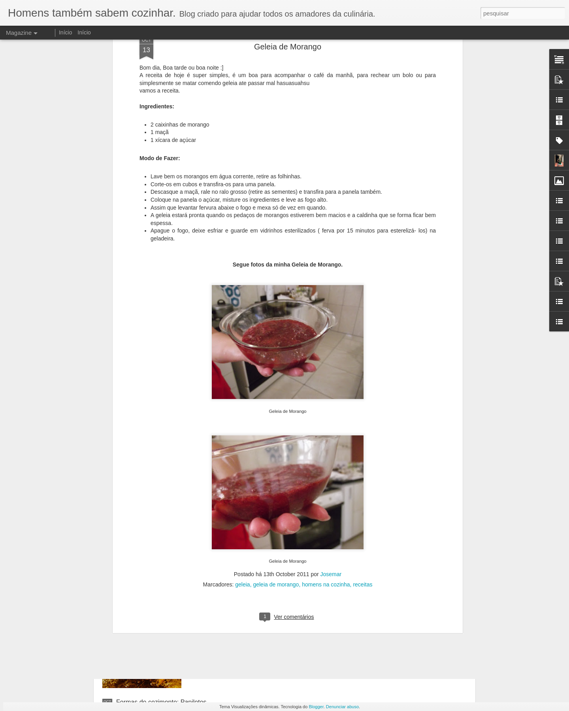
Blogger (316, 706)
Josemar (331, 440)
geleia (242, 451)
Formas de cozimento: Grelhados (252, 522)
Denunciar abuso (342, 706)
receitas (362, 451)
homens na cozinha (326, 451)
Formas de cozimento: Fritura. (247, 612)
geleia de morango (276, 451)
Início (65, 32)
